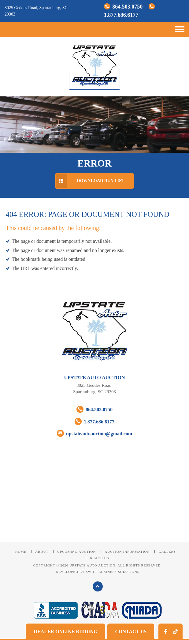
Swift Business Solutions (112, 571)
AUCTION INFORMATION (127, 551)
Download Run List (89, 181)
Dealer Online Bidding (65, 631)
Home (20, 551)
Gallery (167, 551)
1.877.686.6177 (94, 421)
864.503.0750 (124, 7)
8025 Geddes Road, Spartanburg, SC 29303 (94, 388)
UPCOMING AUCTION (76, 551)
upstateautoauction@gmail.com (94, 433)
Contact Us (130, 631)
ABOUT (41, 551)
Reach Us (99, 558)
